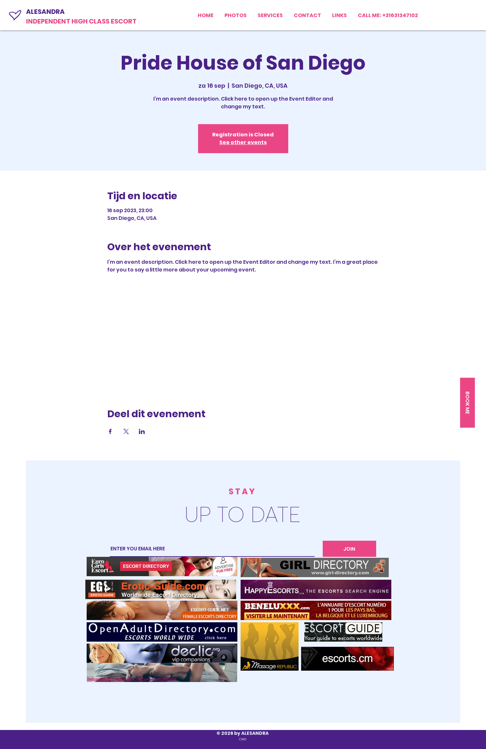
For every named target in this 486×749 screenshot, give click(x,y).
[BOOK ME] (467, 403)
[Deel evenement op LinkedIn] (142, 431)
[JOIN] (349, 549)
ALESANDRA (45, 11)
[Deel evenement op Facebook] (110, 431)
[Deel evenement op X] (126, 431)
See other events (243, 142)
